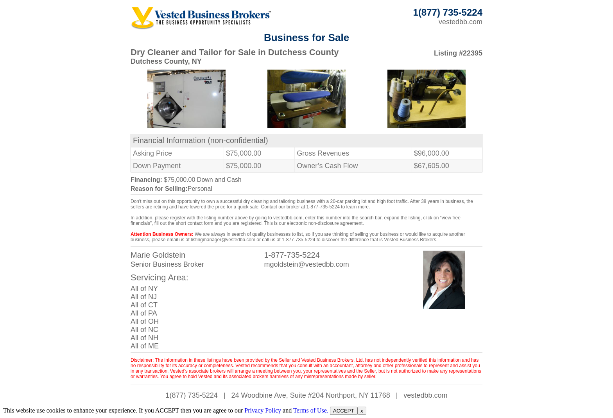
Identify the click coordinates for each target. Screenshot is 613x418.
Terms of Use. (310, 410)
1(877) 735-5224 (192, 395)
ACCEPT (343, 411)
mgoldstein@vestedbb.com (306, 264)
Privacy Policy (262, 410)
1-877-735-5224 (291, 255)
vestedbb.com (460, 22)
